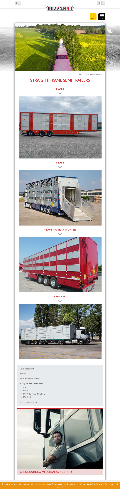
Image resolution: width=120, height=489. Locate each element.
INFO (92, 17)
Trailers (23, 373)
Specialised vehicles (28, 402)
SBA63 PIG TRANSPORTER (33, 394)
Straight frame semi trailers (31, 383)
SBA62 (24, 387)
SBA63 (24, 390)
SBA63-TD (26, 397)
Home (81, 74)
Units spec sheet (27, 368)
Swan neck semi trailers (30, 378)
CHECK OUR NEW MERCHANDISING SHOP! (46, 471)
